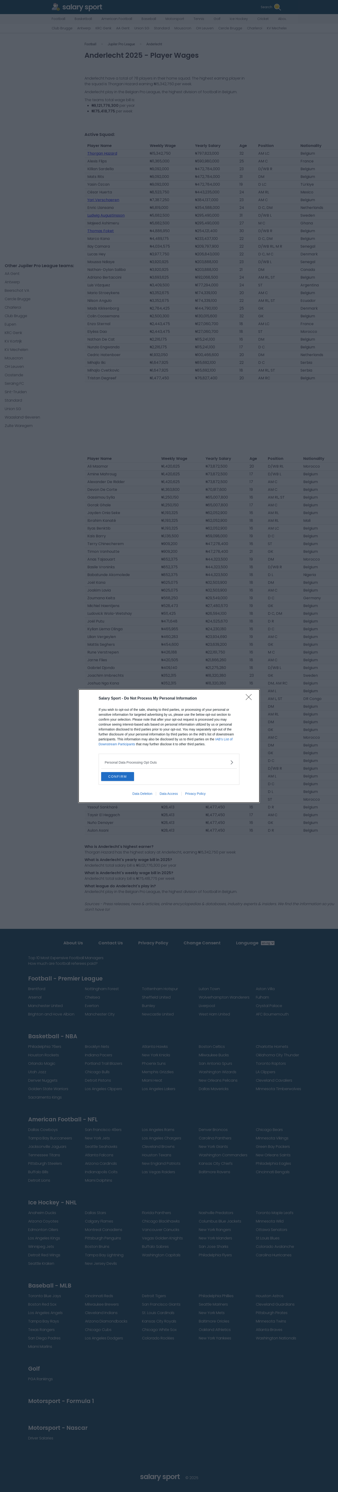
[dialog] (169, 746)
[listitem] (169, 762)
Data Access (169, 794)
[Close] (250, 698)
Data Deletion (142, 794)
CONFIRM (123, 776)
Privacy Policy (195, 794)
